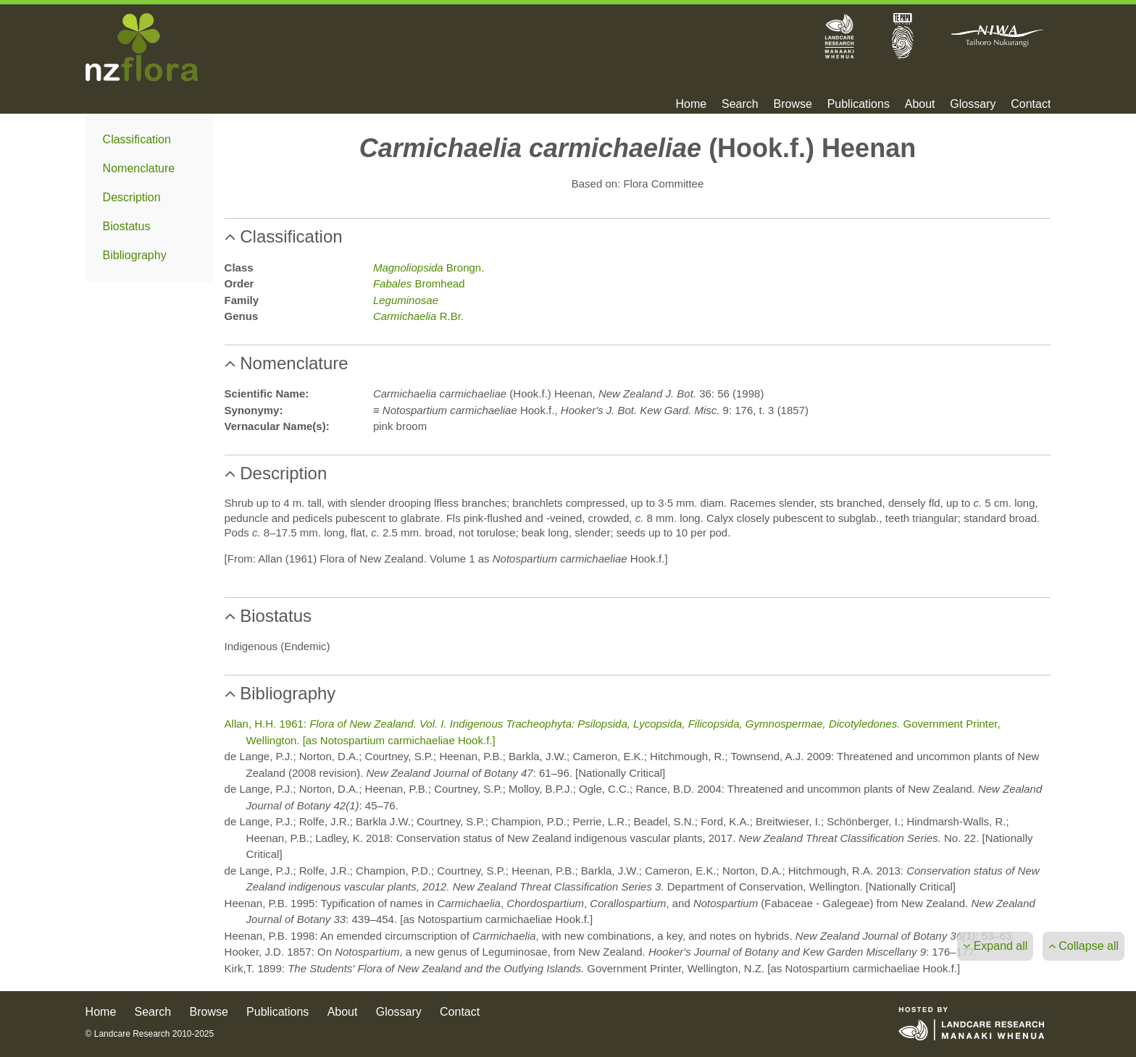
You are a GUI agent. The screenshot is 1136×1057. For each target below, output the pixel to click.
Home (691, 104)
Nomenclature (139, 168)
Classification (137, 139)
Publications (858, 104)
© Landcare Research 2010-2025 (149, 1034)
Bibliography (135, 255)
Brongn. (428, 267)
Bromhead (419, 283)
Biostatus (127, 226)
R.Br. (418, 316)
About (920, 104)
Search (740, 104)
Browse (792, 104)
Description (132, 197)
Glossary (972, 104)
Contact (1031, 104)
